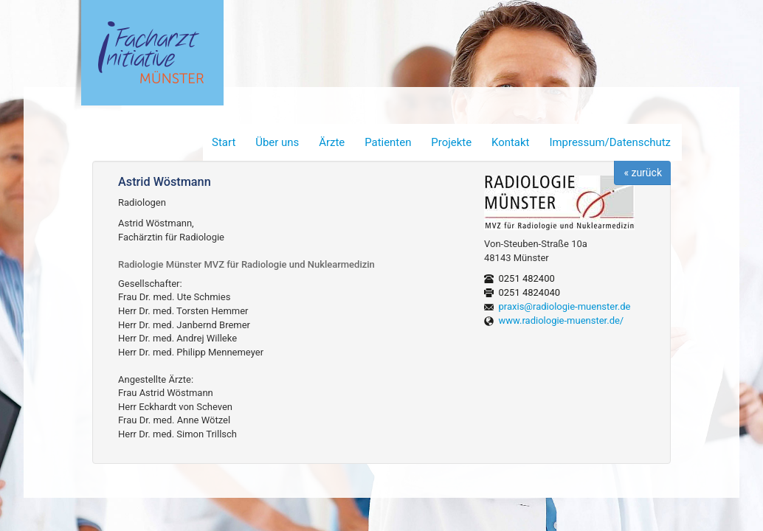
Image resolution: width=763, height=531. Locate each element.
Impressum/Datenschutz (610, 142)
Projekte (451, 142)
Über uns (277, 142)
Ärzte (332, 142)
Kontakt (510, 142)
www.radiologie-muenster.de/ (561, 320)
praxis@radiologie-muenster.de (565, 306)
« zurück (643, 172)
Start (223, 142)
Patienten (388, 142)
